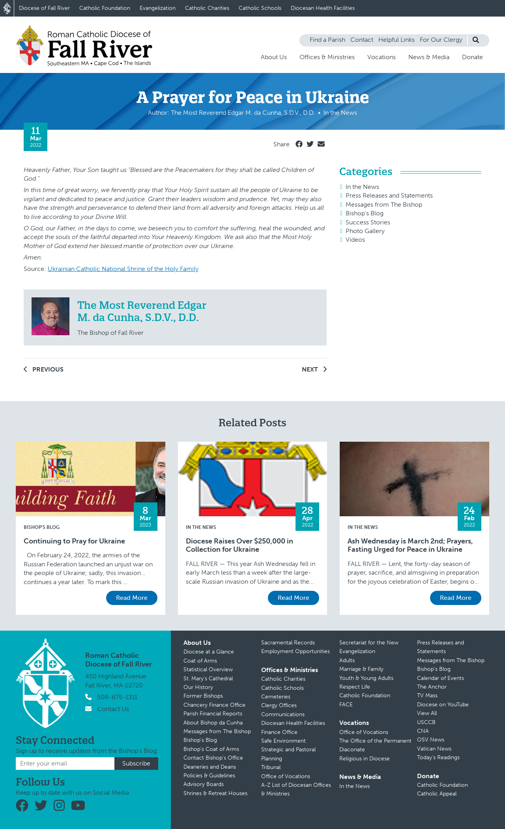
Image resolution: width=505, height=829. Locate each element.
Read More (132, 597)
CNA (423, 731)
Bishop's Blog (364, 213)
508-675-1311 (117, 697)
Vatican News (434, 748)
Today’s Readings (438, 757)
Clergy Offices (279, 705)
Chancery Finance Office (214, 705)
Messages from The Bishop (384, 204)
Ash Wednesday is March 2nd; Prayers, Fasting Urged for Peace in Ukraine (410, 545)
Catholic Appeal (436, 793)
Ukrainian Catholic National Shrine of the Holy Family (123, 269)
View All (427, 713)
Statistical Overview (208, 669)
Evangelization (158, 8)
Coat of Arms (200, 660)
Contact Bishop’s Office (213, 757)
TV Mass (427, 695)
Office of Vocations (285, 776)
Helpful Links (396, 39)
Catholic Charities (207, 8)
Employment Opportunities (295, 651)
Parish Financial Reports (212, 713)
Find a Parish (327, 39)
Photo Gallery (365, 231)
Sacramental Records (288, 642)
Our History (198, 687)
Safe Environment (283, 741)
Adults (347, 660)
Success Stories (368, 222)
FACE (346, 704)
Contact (361, 39)
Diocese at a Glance (208, 651)
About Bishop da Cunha (213, 722)
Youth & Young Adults (366, 678)
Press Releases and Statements (389, 195)
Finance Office (279, 732)
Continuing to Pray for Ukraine (74, 541)
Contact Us (113, 709)
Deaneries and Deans (209, 767)
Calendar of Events (440, 678)
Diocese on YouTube (443, 704)
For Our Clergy (441, 39)
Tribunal (271, 767)
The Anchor (432, 686)
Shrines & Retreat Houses (215, 793)
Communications (283, 714)
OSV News (430, 739)
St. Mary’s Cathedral (208, 678)
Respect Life (354, 686)
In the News (362, 186)
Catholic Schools (260, 8)
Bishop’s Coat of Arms (211, 749)
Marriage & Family (361, 669)
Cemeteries (275, 696)
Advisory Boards (203, 784)
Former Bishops (203, 696)
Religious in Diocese (364, 758)
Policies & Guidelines (209, 775)
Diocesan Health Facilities (323, 8)
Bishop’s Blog (200, 740)
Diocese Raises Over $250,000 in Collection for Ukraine (239, 545)
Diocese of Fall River (44, 8)
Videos (355, 239)
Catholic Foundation (104, 8)
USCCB (426, 722)
